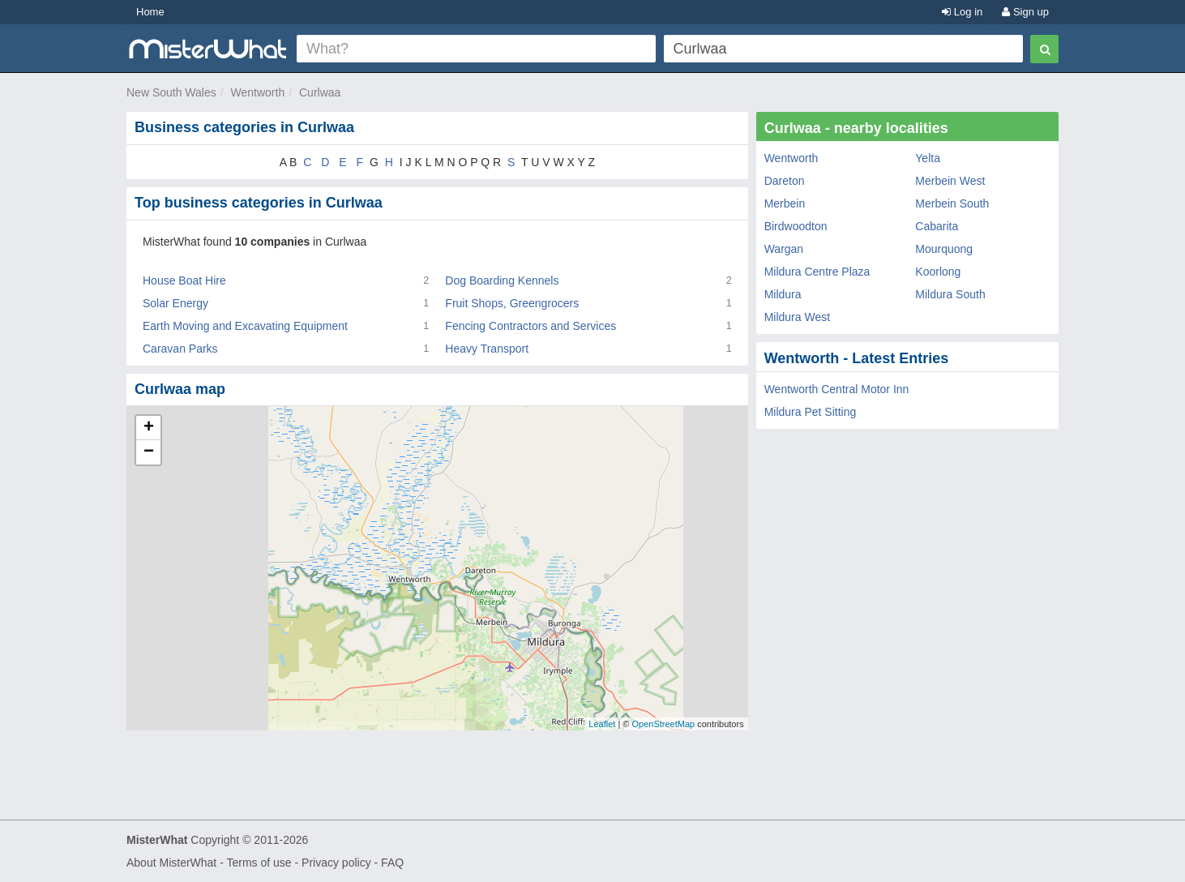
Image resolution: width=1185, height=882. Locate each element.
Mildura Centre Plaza (817, 271)
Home (150, 12)
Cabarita (936, 226)
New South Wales (171, 92)
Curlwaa (319, 92)
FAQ (392, 862)
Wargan (784, 248)
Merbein (785, 203)
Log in (962, 12)
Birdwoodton (796, 226)
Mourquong (944, 248)
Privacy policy (336, 862)
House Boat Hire (184, 280)
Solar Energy (175, 303)
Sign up (1025, 12)
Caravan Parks (180, 348)
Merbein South (952, 203)
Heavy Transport (486, 348)
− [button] (148, 452)
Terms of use (258, 862)
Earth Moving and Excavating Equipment (245, 325)
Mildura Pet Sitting (810, 411)
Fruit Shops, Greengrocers (512, 303)
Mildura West (797, 316)
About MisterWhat (171, 862)
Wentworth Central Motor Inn (836, 389)
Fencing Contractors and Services (530, 325)
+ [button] (148, 428)
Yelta (927, 158)
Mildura (783, 294)
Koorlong (937, 271)
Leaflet (601, 724)
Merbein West (950, 180)
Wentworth (258, 92)
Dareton (784, 180)
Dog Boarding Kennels (501, 280)
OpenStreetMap (663, 724)
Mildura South (950, 294)
